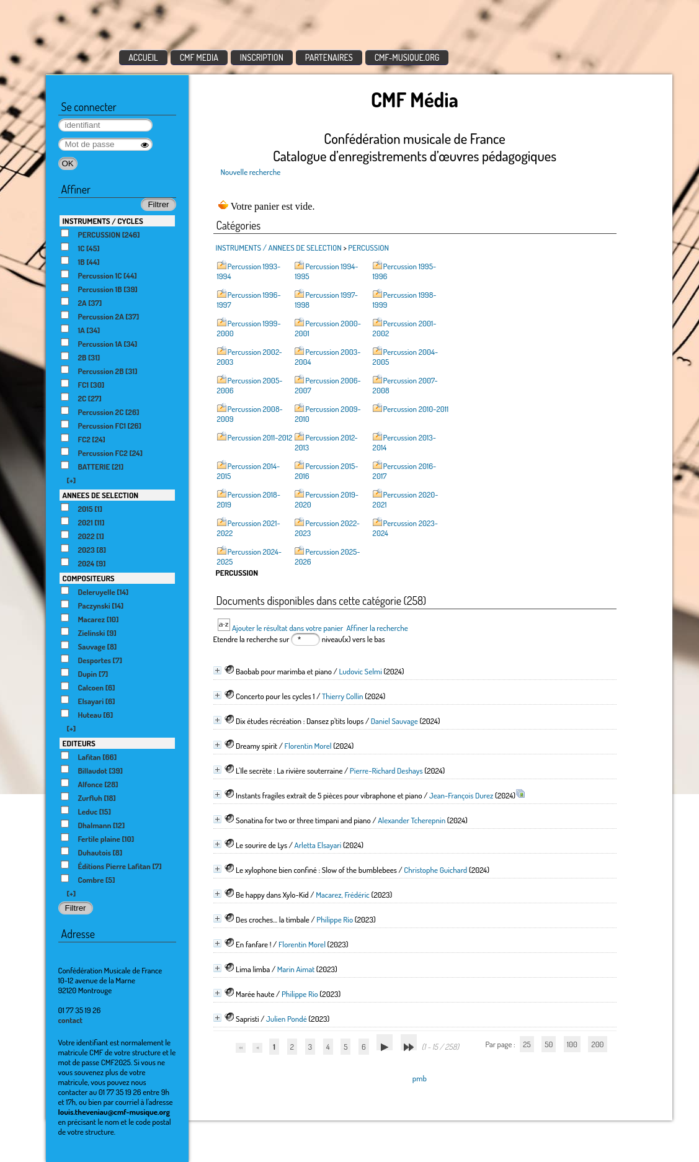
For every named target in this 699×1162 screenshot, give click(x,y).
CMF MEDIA (199, 57)
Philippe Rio (334, 919)
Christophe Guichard (435, 870)
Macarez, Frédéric (343, 895)
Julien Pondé (286, 1019)
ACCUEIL (143, 57)
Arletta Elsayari (318, 845)
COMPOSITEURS (89, 578)
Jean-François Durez (461, 795)
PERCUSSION (368, 248)
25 (526, 1044)
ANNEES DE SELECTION (101, 495)
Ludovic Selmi (360, 671)
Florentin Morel (307, 746)
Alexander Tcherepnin (411, 820)
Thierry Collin (342, 696)
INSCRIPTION (261, 57)
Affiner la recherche (376, 628)
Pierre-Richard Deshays (386, 770)
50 (549, 1044)
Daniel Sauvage (394, 721)
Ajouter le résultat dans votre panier (287, 628)
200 (597, 1044)
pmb (419, 1078)
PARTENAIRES (329, 57)
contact (70, 1020)
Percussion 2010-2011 (416, 409)
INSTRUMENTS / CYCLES (103, 221)
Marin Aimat (296, 969)
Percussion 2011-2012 (260, 437)
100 (572, 1044)
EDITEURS (79, 743)
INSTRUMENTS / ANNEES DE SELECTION (279, 248)
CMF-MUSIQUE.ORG (407, 57)
